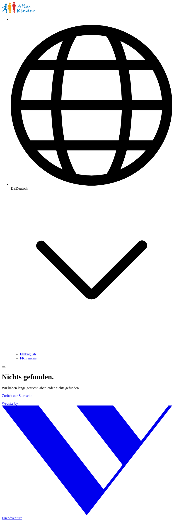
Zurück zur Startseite (17, 396)
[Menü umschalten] (3, 367)
